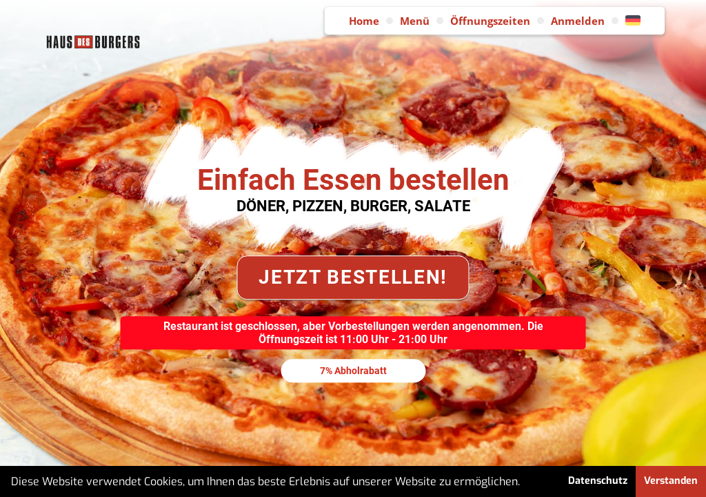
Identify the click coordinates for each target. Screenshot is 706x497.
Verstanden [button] (671, 480)
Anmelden (578, 21)
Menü (415, 21)
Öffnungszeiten (490, 21)
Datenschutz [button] (597, 480)
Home (364, 21)
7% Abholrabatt (353, 370)
